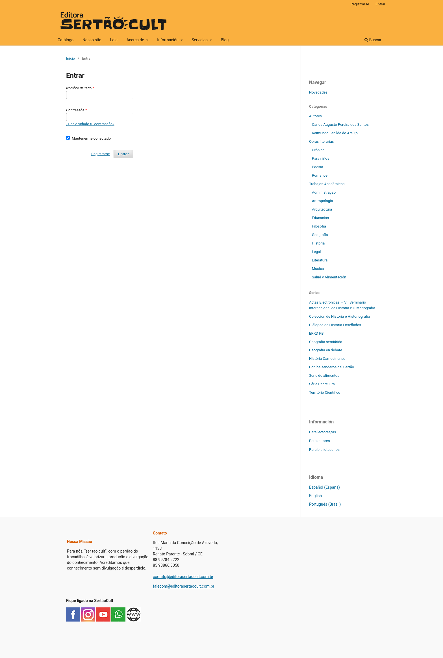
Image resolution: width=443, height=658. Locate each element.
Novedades (318, 92)
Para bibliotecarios (324, 449)
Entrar (381, 4)
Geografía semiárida (325, 342)
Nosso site (91, 40)
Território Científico (324, 392)
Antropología (322, 201)
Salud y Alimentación (329, 277)
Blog (225, 40)
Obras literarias (321, 141)
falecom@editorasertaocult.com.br (183, 586)
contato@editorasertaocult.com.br (183, 576)
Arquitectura (322, 209)
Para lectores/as (322, 432)
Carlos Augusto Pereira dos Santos (340, 124)
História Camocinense (327, 358)
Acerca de (136, 40)
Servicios (200, 40)
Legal (316, 252)
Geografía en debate (325, 350)
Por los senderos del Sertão (331, 367)
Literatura (319, 260)
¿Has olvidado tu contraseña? (90, 124)
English (315, 496)
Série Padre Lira (322, 384)
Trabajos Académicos (327, 184)
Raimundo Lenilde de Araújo (335, 133)
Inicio (70, 58)
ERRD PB (316, 333)
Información (168, 40)
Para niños (320, 158)
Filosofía (319, 226)
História (318, 243)
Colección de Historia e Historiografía (339, 316)
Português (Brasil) (325, 504)
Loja (114, 40)
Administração (324, 192)
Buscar (372, 40)
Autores (315, 116)
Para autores (319, 441)
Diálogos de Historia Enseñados (335, 325)
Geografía (320, 235)
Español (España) (324, 487)
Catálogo (65, 40)
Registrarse (360, 4)
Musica (318, 269)
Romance (319, 175)
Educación (320, 218)
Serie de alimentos (324, 375)
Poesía (317, 167)
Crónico (318, 150)
